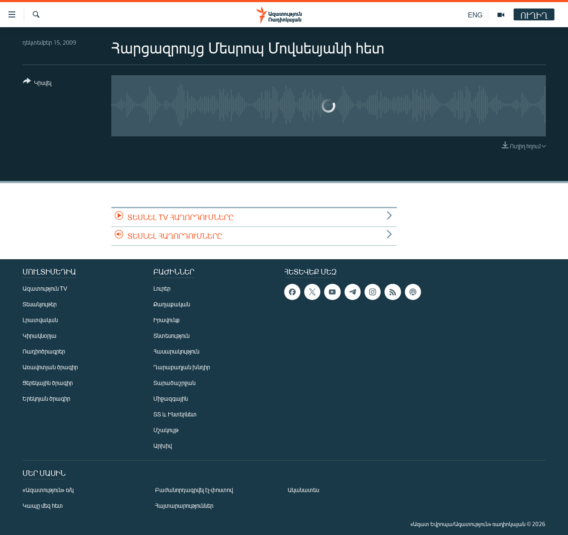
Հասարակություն (176, 351)
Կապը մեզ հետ (43, 505)
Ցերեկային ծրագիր (48, 382)
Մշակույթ (165, 429)
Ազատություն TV (45, 288)
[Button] (37, 83)
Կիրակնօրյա (40, 335)
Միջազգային (170, 398)
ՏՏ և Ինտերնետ (175, 414)
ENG (475, 15)
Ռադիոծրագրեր (44, 351)
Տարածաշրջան (174, 382)
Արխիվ (162, 445)
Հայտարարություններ (184, 505)
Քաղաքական (171, 304)
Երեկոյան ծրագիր (46, 398)
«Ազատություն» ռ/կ (48, 489)
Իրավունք (166, 319)
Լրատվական (40, 319)
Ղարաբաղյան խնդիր (181, 367)
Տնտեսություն (171, 335)
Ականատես (303, 489)
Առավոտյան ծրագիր (50, 367)
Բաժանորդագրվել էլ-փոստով (194, 489)
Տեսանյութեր (40, 304)
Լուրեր (161, 288)
